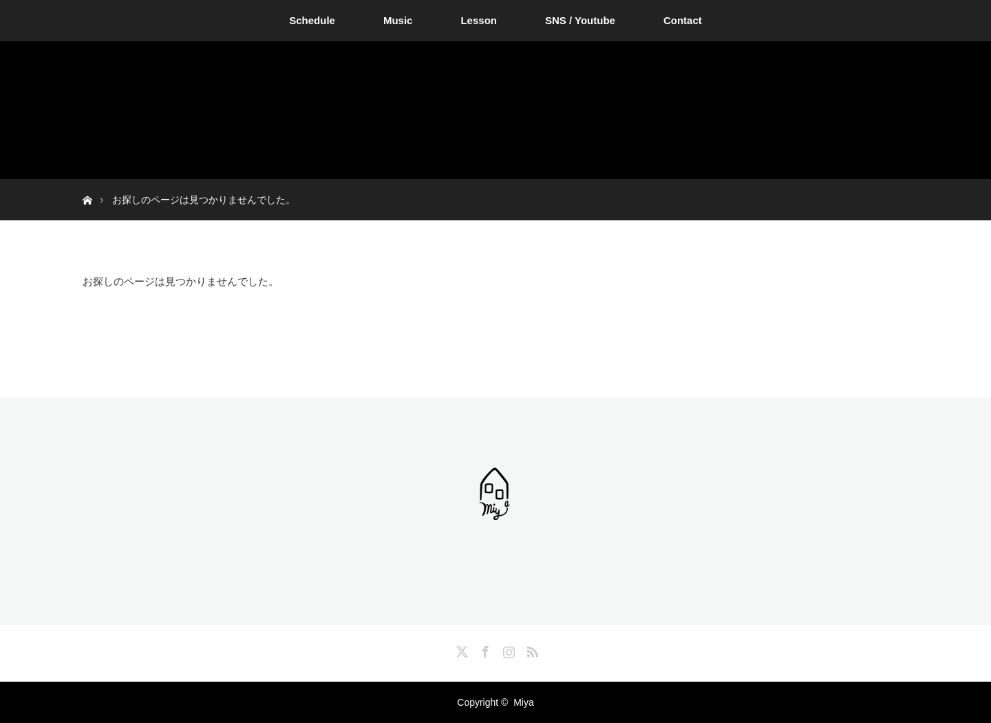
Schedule (312, 20)
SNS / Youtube (580, 20)
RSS (530, 649)
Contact (682, 20)
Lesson (478, 20)
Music (398, 20)
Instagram (507, 649)
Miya (523, 702)
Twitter (460, 649)
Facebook (483, 649)
